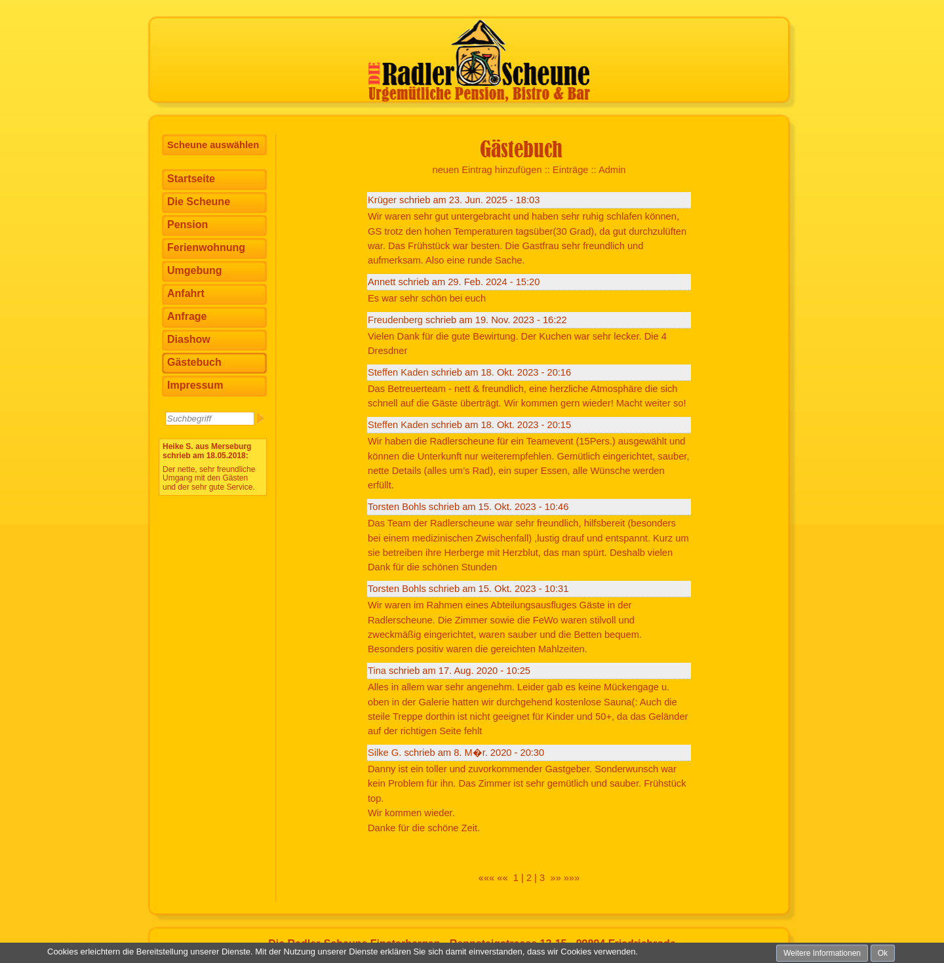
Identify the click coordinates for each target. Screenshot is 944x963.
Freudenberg (396, 320)
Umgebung (194, 270)
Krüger (382, 200)
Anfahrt (186, 293)
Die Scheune (198, 201)
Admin (612, 170)
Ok (883, 953)
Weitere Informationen (822, 953)
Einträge (571, 170)
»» (555, 878)
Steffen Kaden (398, 372)
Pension (187, 224)
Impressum (195, 385)
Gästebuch (194, 362)
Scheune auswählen (213, 145)
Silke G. (384, 752)
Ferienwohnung (206, 247)
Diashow (188, 339)
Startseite (191, 178)
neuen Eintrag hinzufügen (487, 170)
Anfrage (186, 316)
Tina (377, 670)
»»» (572, 878)
